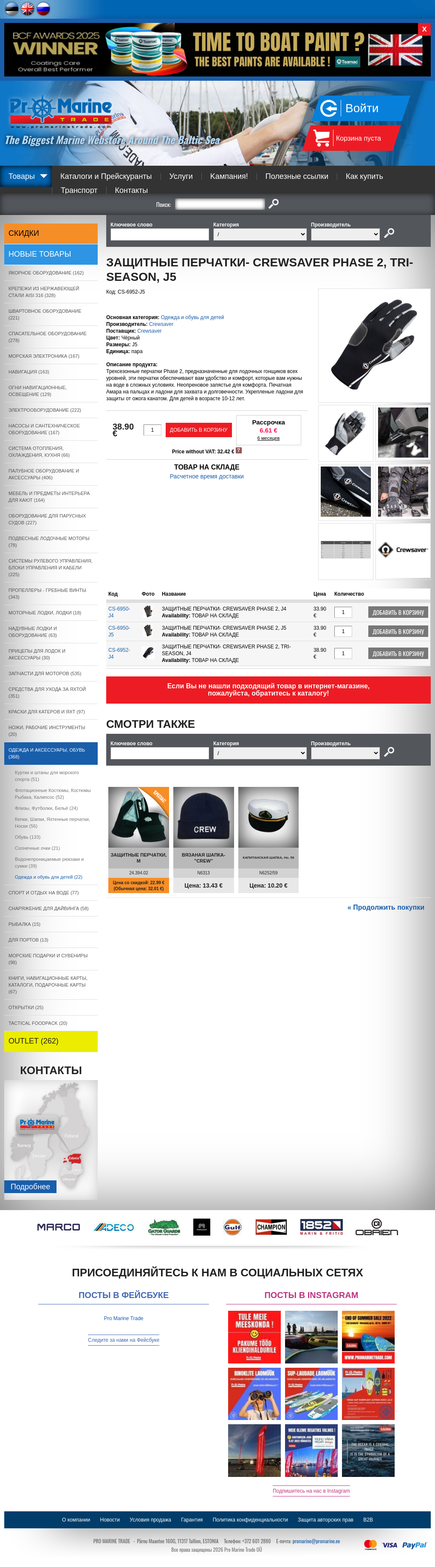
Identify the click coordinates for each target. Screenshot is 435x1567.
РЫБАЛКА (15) (24, 924)
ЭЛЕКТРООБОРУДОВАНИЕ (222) (44, 410)
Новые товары (39, 254)
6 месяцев (268, 438)
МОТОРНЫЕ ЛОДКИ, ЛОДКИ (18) (44, 612)
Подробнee (30, 1186)
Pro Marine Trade (124, 1318)
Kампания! (229, 176)
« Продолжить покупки (385, 907)
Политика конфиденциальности (250, 1520)
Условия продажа (150, 1520)
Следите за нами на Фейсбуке (123, 1340)
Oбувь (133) (27, 837)
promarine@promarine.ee (316, 1540)
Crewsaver (161, 324)
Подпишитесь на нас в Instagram (311, 1491)
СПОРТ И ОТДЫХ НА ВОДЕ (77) (43, 892)
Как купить (364, 176)
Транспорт (79, 190)
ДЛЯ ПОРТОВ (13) (28, 939)
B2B (368, 1520)
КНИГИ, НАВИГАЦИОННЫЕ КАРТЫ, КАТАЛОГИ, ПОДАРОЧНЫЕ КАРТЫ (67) (48, 985)
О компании (76, 1520)
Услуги (181, 176)
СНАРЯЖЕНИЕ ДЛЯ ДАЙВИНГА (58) (48, 908)
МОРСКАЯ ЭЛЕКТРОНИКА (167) (43, 356)
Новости (110, 1520)
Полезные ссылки (297, 176)
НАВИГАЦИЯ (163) (28, 371)
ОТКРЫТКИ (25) (25, 1007)
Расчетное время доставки (207, 476)
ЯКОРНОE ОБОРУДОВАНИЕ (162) (46, 272)
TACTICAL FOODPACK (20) (38, 1023)
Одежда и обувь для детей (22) (48, 877)
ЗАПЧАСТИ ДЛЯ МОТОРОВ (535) (44, 673)
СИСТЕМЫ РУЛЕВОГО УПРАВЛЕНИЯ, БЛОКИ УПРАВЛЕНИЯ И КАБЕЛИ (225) (50, 567)
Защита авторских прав (325, 1520)
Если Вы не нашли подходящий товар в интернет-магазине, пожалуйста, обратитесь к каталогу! (268, 689)
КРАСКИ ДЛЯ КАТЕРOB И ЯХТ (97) (46, 711)
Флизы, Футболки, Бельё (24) (46, 808)
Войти (362, 108)
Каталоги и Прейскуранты (106, 176)
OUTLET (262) (33, 1041)
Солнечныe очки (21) (37, 848)
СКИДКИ (23, 233)
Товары (21, 176)
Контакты (131, 190)
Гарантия (192, 1520)
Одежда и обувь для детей (192, 317)
